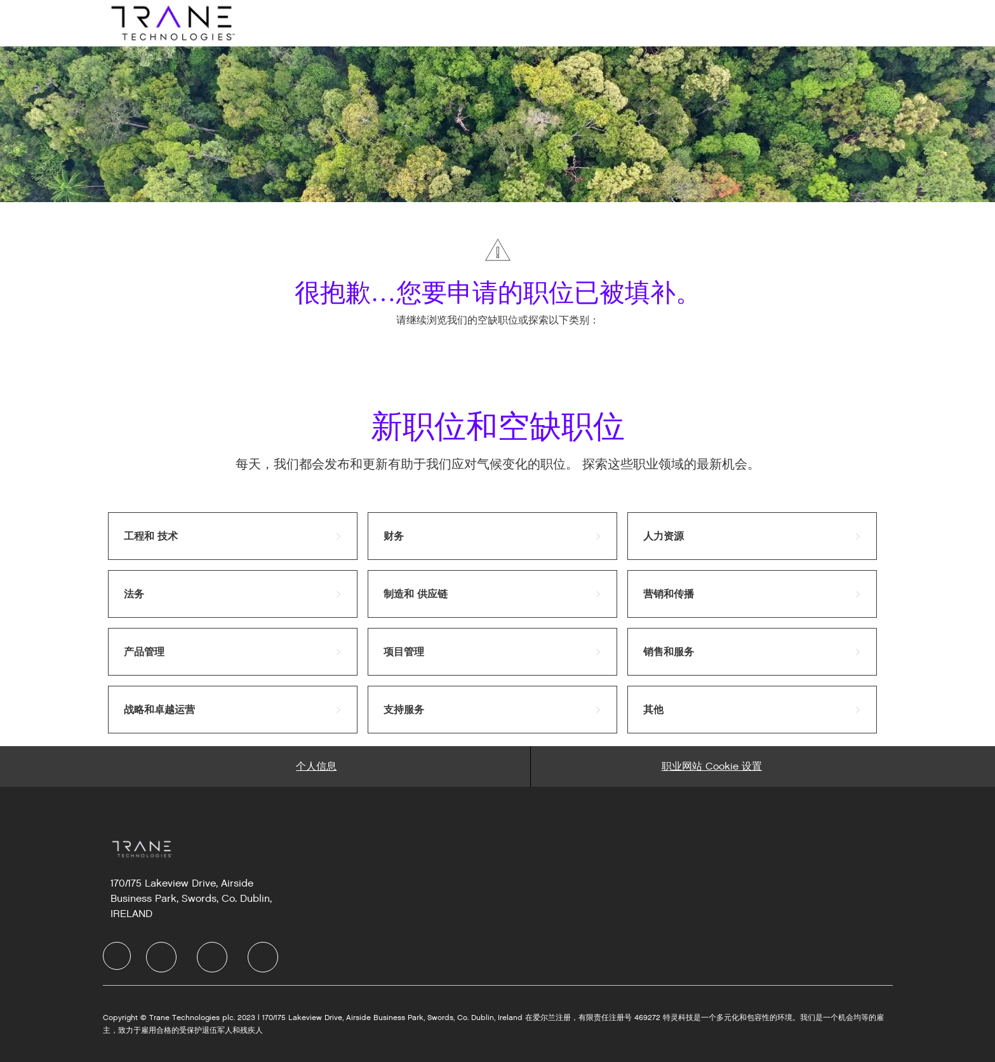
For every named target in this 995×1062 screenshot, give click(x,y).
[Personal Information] (316, 766)
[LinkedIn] (161, 957)
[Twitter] (212, 957)
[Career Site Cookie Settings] (712, 766)
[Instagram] (263, 957)
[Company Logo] (171, 22)
